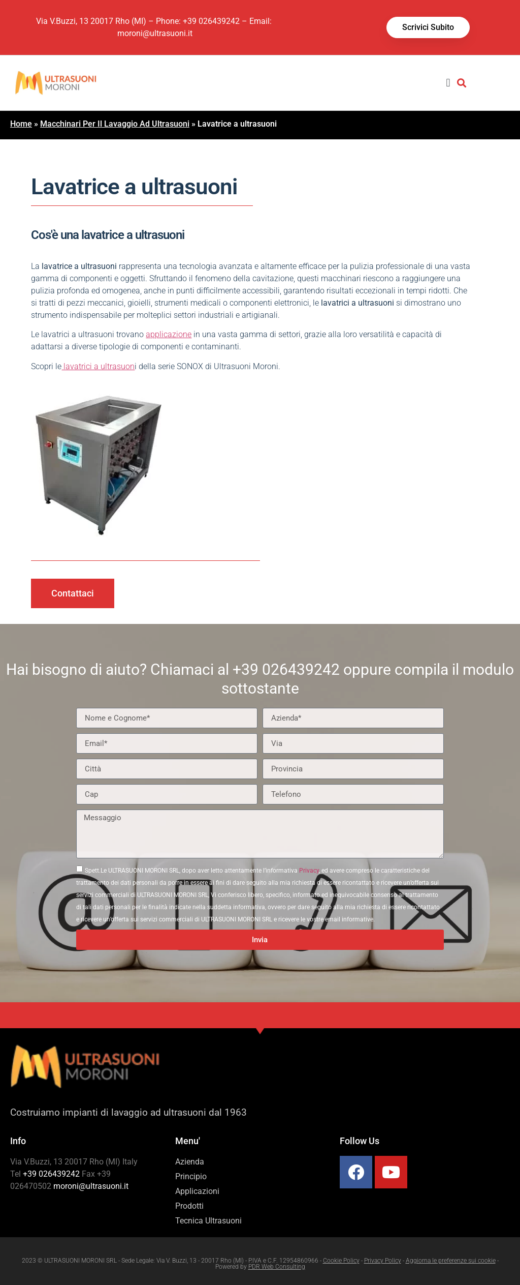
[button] (448, 82)
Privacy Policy (382, 1260)
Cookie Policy (341, 1260)
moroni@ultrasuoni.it (154, 33)
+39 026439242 (211, 21)
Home (21, 124)
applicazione (168, 334)
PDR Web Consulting (276, 1266)
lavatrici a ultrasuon (98, 366)
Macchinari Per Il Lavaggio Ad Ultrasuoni (114, 124)
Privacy (309, 870)
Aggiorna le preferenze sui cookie (451, 1260)
